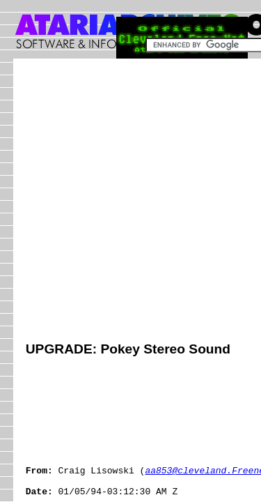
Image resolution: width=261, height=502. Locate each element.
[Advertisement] (130, 202)
